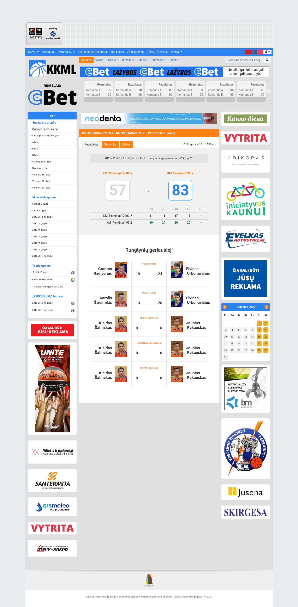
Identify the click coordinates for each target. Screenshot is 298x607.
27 (245, 350)
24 (225, 350)
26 (239, 350)
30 (266, 350)
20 (245, 343)
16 (266, 336)
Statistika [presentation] (110, 144)
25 (232, 350)
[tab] (91, 144)
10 (225, 336)
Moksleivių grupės (44, 197)
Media (175, 52)
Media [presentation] (126, 144)
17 (225, 343)
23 (266, 343)
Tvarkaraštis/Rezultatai (93, 52)
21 (252, 343)
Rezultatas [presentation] (91, 144)
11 (232, 336)
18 (232, 343)
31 (225, 357)
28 (252, 350)
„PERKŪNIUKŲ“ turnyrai (47, 296)
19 (239, 343)
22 (259, 343)
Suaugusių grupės (44, 122)
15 (259, 336)
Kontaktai (48, 52)
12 (239, 336)
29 (259, 350)
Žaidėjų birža (135, 52)
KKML (32, 52)
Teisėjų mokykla (157, 52)
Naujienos (117, 52)
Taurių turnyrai (42, 265)
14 (252, 336)
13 (245, 336)
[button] (267, 52)
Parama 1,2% (66, 52)
